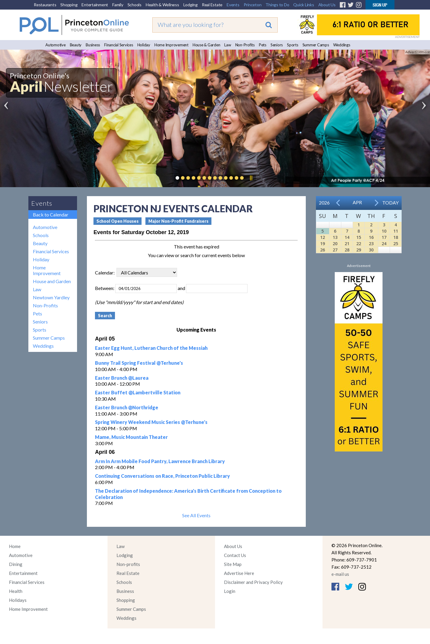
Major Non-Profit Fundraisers (178, 221)
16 (371, 237)
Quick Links (303, 4)
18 (395, 237)
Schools (135, 4)
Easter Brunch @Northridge (126, 407)
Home (15, 546)
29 (358, 250)
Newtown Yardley (51, 297)
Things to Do (277, 4)
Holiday (143, 44)
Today (390, 202)
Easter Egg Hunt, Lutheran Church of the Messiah (151, 348)
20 (335, 243)
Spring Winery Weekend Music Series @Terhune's (151, 422)
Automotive (55, 44)
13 (335, 237)
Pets (262, 44)
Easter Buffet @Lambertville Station (137, 392)
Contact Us (235, 555)
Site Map (233, 564)
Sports (292, 44)
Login (229, 591)
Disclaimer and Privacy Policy (253, 582)
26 (322, 250)
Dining (15, 564)
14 (347, 237)
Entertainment (95, 4)
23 (371, 243)
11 (395, 231)
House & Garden (206, 44)
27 (335, 250)
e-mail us (340, 574)
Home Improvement (171, 44)
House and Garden (52, 281)
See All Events (196, 515)
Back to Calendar (50, 214)
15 (358, 237)
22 (358, 243)
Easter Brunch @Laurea (121, 378)
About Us (327, 4)
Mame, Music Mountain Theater (131, 437)
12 (322, 237)
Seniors (277, 44)
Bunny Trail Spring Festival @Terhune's (139, 363)
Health (15, 591)
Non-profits (128, 564)
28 (347, 250)
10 (384, 231)
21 (347, 243)
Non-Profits (245, 44)
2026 (324, 202)
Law (227, 44)
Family (117, 4)
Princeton (253, 4)
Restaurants (45, 4)
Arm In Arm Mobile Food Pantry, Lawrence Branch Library (160, 461)
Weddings (341, 44)
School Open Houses (117, 221)
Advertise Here (239, 573)
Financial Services (118, 44)
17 (384, 237)
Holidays (18, 600)
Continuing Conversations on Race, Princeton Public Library (162, 476)
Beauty (76, 44)
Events (233, 4)
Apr (357, 202)
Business (93, 44)
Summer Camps (315, 44)
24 (384, 243)
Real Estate (212, 4)
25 (395, 243)
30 (371, 250)
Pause (251, 178)
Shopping (68, 4)
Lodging (190, 4)
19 (322, 243)
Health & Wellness (162, 4)
